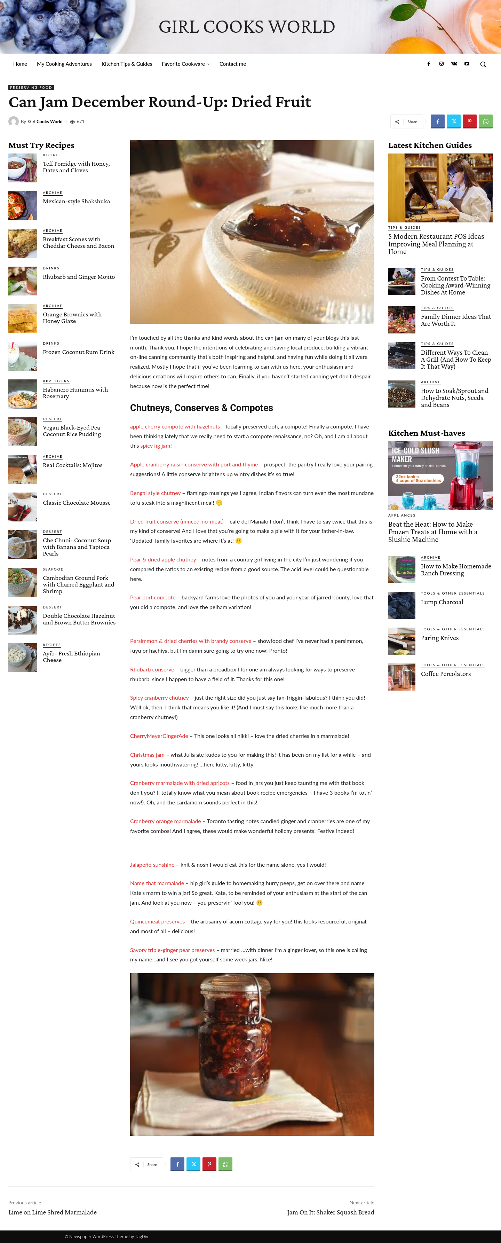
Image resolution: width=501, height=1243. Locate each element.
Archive (53, 192)
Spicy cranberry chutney (159, 697)
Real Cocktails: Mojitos (73, 465)
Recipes (52, 155)
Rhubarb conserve (152, 669)
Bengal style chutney (155, 492)
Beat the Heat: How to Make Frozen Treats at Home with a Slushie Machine (439, 515)
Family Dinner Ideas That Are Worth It (454, 309)
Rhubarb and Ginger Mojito (79, 276)
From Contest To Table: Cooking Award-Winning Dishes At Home (454, 275)
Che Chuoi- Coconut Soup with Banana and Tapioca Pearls (77, 546)
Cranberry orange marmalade (165, 821)
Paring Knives (439, 615)
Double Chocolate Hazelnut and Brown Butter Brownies (79, 619)
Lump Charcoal (441, 579)
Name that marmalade (157, 883)
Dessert (52, 419)
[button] (483, 64)
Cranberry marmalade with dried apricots (180, 782)
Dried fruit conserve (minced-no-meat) (177, 521)
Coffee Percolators (445, 651)
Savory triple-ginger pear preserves (172, 949)
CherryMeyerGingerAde (159, 735)
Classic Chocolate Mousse (77, 502)
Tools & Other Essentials (453, 571)
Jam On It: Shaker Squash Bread (330, 1212)
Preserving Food (31, 87)
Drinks (51, 268)
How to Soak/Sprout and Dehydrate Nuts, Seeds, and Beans (453, 385)
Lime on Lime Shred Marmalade (52, 1212)
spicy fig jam (155, 445)
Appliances (402, 503)
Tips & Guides (404, 227)
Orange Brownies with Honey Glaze (72, 317)
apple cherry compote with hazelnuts (175, 426)
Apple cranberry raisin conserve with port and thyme (195, 464)
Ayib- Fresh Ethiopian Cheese (71, 656)
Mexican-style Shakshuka (76, 201)
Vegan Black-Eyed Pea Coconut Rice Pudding (72, 431)
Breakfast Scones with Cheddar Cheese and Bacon (78, 242)
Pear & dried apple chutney (163, 559)
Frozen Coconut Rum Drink (78, 351)
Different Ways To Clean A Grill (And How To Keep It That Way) (455, 348)
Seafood (53, 569)
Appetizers (56, 381)
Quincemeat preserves (157, 921)
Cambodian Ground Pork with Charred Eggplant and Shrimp (78, 584)
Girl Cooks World (45, 121)
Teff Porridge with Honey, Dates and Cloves (76, 167)
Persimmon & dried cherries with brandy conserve (191, 640)
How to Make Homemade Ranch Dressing (454, 547)
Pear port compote (153, 597)
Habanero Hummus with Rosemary (75, 393)
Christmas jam (147, 754)
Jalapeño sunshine (152, 864)
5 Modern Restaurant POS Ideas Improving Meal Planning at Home (433, 239)
